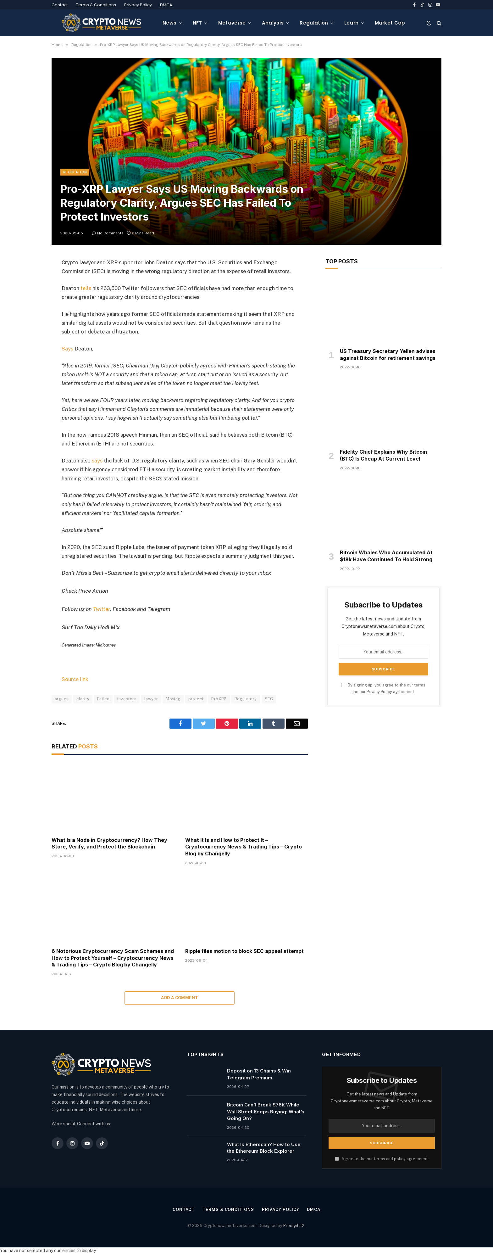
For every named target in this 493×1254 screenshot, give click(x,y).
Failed (103, 699)
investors (126, 699)
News (169, 23)
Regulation (314, 23)
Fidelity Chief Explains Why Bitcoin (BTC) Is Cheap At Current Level (383, 455)
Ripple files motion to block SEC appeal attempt (244, 951)
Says (67, 348)
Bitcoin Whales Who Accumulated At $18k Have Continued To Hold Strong (386, 556)
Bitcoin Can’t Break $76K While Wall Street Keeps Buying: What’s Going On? (265, 1111)
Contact (60, 5)
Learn (351, 23)
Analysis (273, 23)
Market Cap (390, 23)
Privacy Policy (138, 5)
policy (400, 1158)
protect (196, 699)
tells (85, 288)
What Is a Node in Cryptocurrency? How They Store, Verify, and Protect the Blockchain (109, 843)
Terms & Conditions (96, 5)
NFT (197, 23)
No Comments (108, 233)
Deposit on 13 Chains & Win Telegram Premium (259, 1074)
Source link (75, 679)
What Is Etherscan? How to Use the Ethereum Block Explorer (264, 1147)
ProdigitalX (294, 1225)
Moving (173, 699)
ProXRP (218, 699)
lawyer (151, 699)
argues (62, 699)
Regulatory (246, 699)
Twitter (101, 609)
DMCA (166, 5)
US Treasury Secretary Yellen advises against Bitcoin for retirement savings (387, 354)
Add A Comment (179, 997)
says (96, 460)
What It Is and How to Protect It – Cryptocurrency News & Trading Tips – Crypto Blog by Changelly (243, 847)
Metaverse (232, 23)
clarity (82, 699)
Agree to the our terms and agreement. (382, 1158)
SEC (269, 699)
